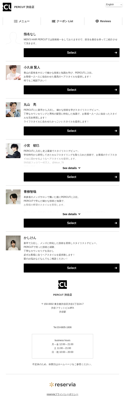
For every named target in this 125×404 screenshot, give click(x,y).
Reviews (103, 21)
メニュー (22, 21)
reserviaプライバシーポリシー (62, 394)
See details (70, 168)
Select (71, 52)
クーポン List (62, 21)
